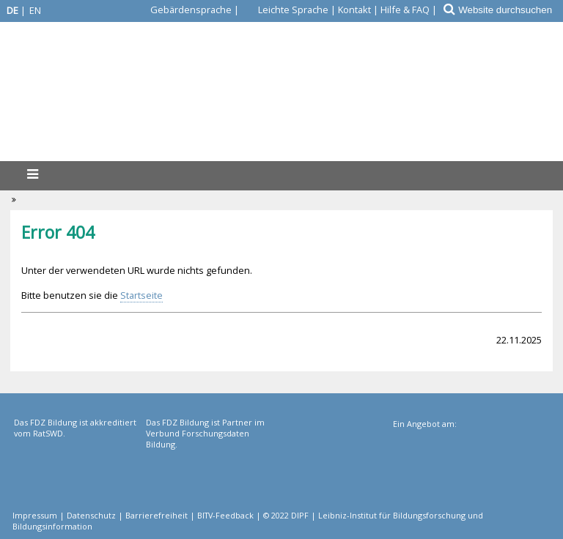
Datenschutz (91, 515)
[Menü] (32, 174)
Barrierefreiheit (156, 515)
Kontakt (354, 9)
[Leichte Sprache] (284, 9)
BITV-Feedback (225, 515)
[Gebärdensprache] (182, 9)
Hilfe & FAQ (405, 9)
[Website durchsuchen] (510, 10)
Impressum (34, 515)
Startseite (141, 295)
